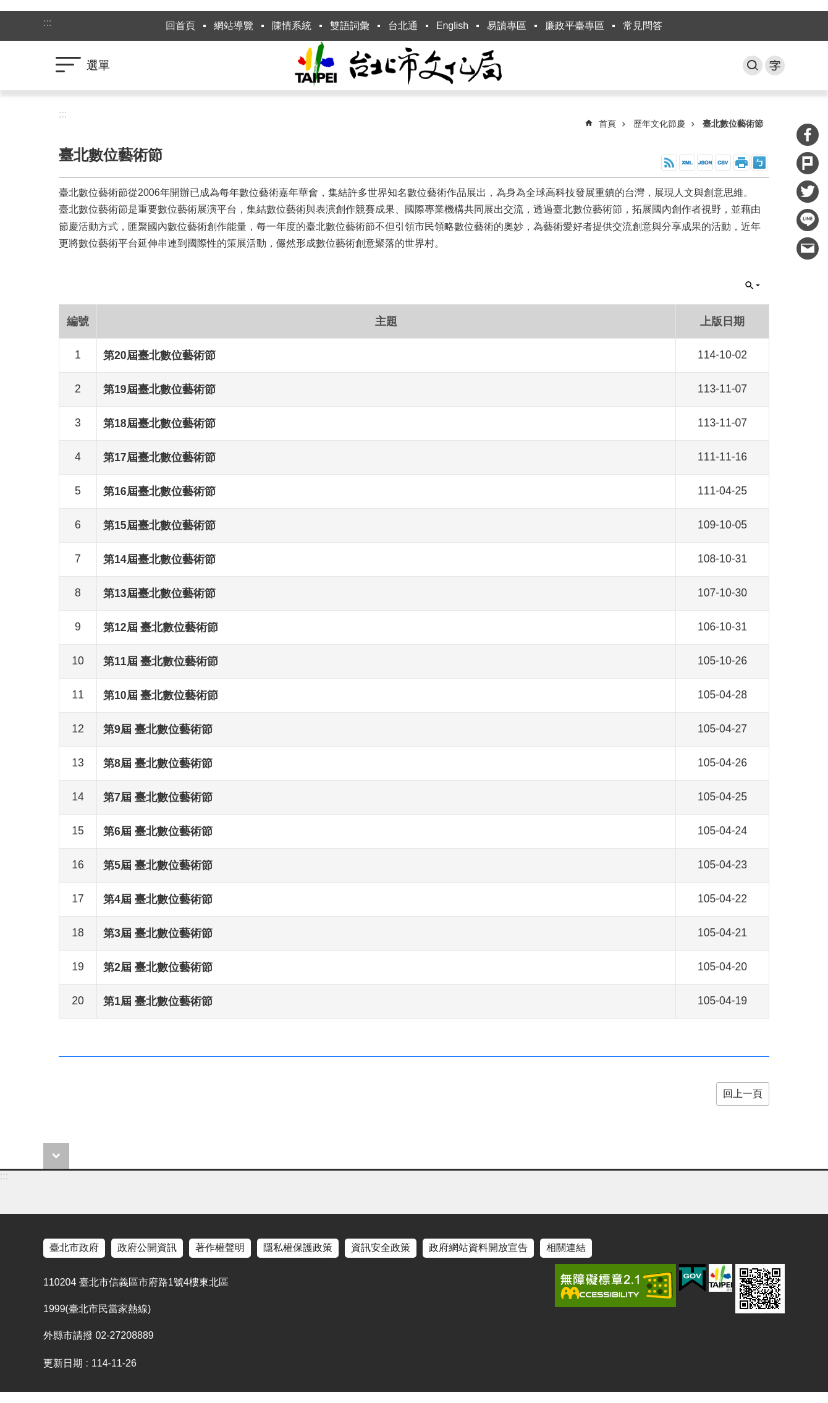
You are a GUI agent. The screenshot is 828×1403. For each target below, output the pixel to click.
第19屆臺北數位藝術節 (159, 389)
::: (47, 22)
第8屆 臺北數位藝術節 (158, 763)
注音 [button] (759, 163)
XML (687, 163)
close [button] (56, 1156)
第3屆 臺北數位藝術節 (158, 933)
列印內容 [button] (741, 163)
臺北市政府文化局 (414, 65)
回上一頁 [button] (743, 1093)
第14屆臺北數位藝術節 (159, 559)
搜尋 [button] (753, 65)
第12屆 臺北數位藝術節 (160, 627)
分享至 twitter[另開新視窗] (807, 191)
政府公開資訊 (147, 1247)
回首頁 (180, 25)
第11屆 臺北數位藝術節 (160, 661)
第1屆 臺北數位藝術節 (158, 1001)
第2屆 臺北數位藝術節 (158, 967)
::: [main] (63, 114)
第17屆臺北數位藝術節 (159, 457)
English (452, 25)
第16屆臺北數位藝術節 (159, 491)
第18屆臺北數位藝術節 (159, 423)
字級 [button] (775, 65)
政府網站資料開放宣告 (478, 1247)
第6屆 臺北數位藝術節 (158, 831)
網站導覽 (233, 25)
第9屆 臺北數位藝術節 (158, 729)
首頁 (607, 124)
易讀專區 (506, 25)
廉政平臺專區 (574, 25)
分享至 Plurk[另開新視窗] (807, 163)
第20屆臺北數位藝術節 (159, 355)
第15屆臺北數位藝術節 (159, 525)
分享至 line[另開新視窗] (807, 220)
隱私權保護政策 (297, 1247)
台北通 (403, 25)
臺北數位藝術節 (733, 124)
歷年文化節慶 (659, 124)
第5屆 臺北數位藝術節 (158, 865)
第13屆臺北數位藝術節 (159, 593)
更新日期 (63, 1363)
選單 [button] (98, 65)
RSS (669, 163)
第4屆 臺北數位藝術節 (158, 899)
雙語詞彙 (350, 25)
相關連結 (566, 1247)
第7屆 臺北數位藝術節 (158, 797)
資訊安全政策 (380, 1247)
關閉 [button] (752, 285)
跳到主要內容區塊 (6, 6)
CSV (723, 163)
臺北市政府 (74, 1247)
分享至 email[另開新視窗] (807, 248)
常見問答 (642, 25)
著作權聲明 (220, 1247)
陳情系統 (291, 25)
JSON (705, 163)
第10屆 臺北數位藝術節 (160, 695)
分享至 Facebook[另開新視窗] (807, 135)
